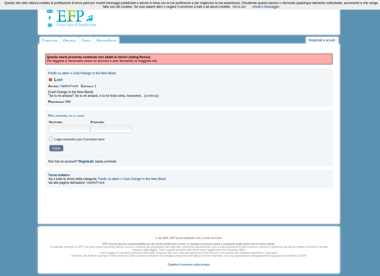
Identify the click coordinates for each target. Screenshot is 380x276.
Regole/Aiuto (106, 40)
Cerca (86, 40)
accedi (330, 40)
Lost (58, 79)
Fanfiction (49, 40)
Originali (69, 40)
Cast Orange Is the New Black (94, 73)
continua (151, 96)
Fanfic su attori (58, 73)
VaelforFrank (69, 86)
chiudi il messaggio (265, 7)
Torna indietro (59, 175)
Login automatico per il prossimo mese (79, 139)
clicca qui (239, 7)
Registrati (315, 40)
